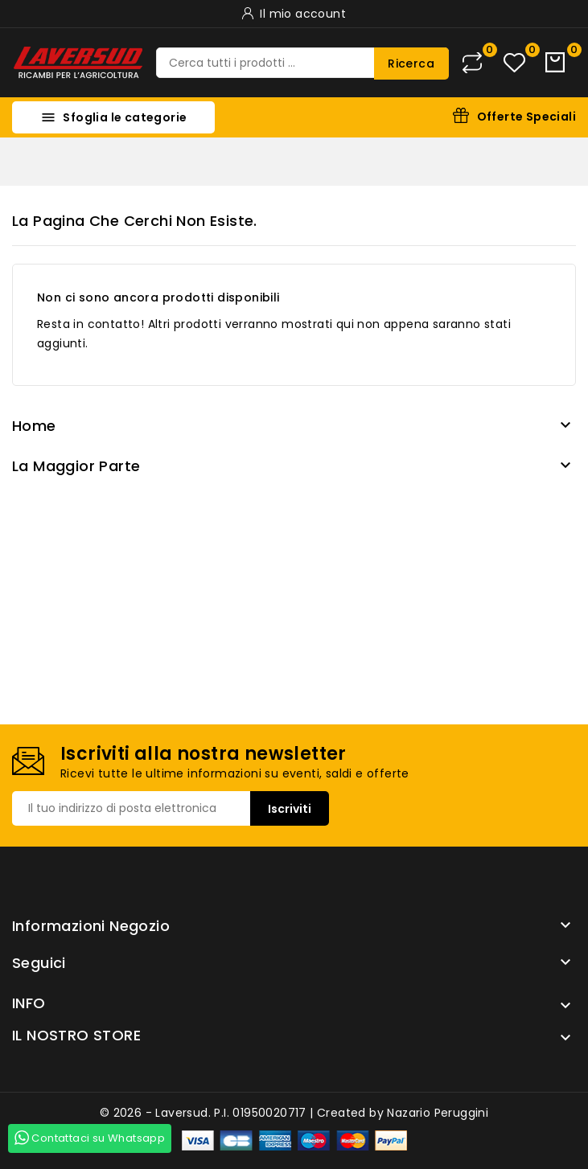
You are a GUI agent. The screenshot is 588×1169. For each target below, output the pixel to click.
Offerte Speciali (526, 117)
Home (34, 426)
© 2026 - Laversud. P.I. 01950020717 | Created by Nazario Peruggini (294, 1113)
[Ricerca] (302, 62)
